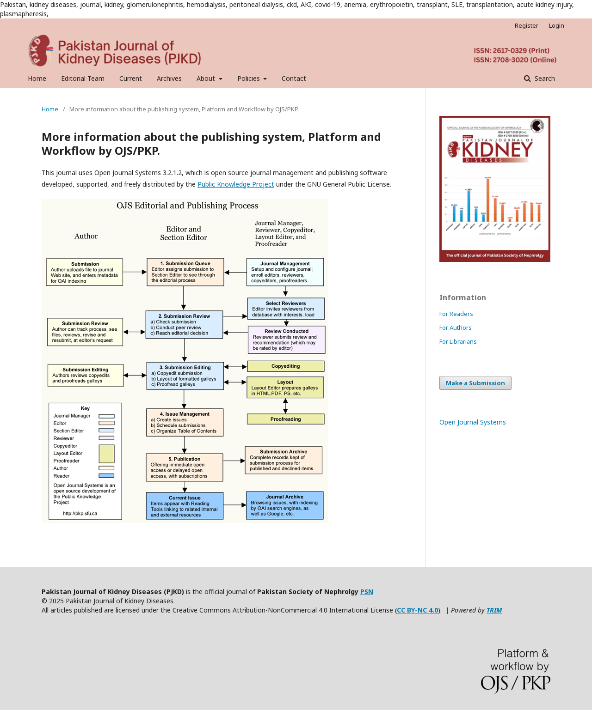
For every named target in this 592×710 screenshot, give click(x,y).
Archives (169, 78)
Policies (249, 78)
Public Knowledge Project (235, 184)
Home (37, 78)
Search (544, 78)
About (207, 78)
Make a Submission (475, 383)
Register (526, 25)
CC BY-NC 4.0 (417, 610)
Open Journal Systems (472, 422)
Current (130, 78)
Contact (294, 78)
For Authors (455, 327)
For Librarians (458, 341)
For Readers (456, 313)
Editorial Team (83, 78)
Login (556, 25)
